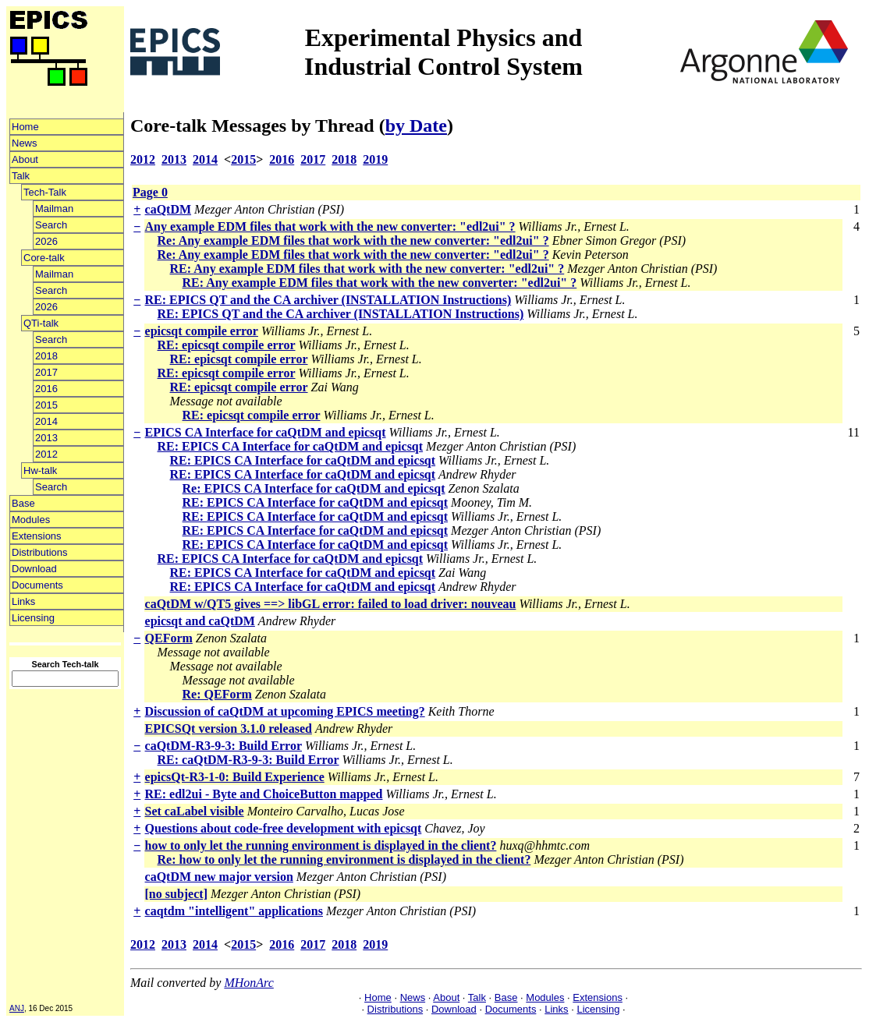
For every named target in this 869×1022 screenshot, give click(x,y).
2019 (375, 159)
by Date (416, 125)
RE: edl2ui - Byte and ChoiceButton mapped (264, 794)
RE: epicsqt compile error (227, 345)
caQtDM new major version (219, 876)
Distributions (40, 552)
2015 (46, 405)
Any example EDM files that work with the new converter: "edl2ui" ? (330, 226)
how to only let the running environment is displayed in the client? (321, 845)
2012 (46, 454)
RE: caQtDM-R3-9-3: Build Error (248, 759)
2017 (46, 372)
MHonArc (248, 982)
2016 (46, 388)
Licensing (33, 618)
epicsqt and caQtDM (200, 621)
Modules (31, 519)
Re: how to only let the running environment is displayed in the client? (344, 859)
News (24, 143)
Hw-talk (40, 470)
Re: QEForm (217, 694)
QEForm (169, 638)
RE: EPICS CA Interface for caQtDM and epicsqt (291, 446)
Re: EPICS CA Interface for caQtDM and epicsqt (314, 488)
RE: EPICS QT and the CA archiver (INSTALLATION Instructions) (328, 299)
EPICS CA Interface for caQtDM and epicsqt (265, 432)
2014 (46, 421)
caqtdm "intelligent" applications (234, 911)
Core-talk (44, 257)
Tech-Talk (44, 192)
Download (34, 569)
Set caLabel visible (194, 811)
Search (51, 225)
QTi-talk (41, 323)
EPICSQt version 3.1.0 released (228, 728)
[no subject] (176, 893)
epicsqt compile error (201, 331)
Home (25, 127)
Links (23, 601)
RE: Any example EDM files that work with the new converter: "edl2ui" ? (367, 268)
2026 (46, 241)
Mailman (54, 208)
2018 (46, 356)
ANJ (16, 1008)
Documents (37, 585)
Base (23, 503)
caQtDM (168, 209)
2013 (46, 438)
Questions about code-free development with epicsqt (283, 828)
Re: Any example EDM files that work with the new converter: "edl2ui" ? (353, 240)
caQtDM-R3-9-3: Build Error (223, 745)
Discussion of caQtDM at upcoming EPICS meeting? (285, 711)
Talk (21, 176)
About (25, 159)
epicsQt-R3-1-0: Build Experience (235, 776)
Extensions (37, 536)
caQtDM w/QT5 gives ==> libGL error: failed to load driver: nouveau (330, 603)
